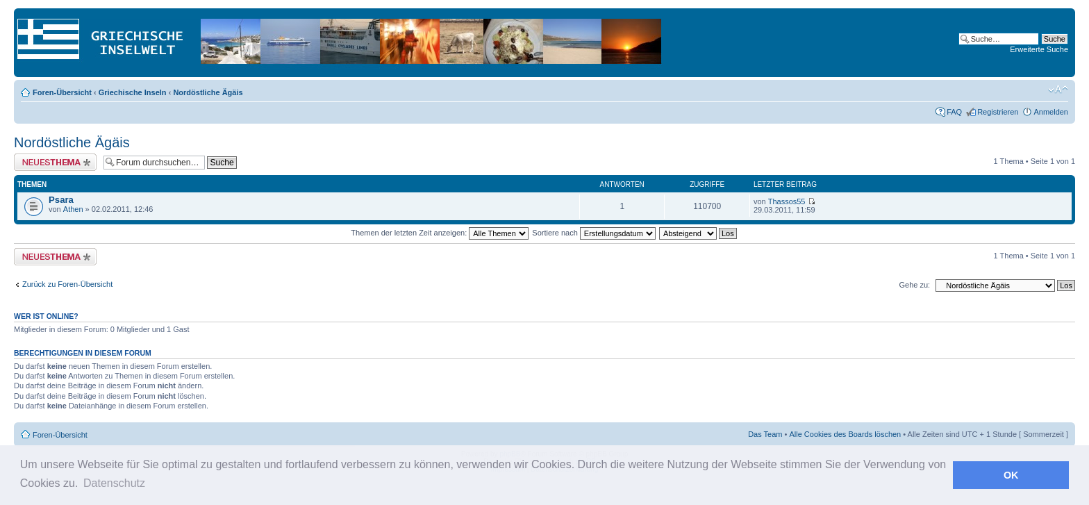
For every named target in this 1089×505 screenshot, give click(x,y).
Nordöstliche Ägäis (207, 92)
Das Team (765, 434)
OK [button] (1011, 475)
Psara (61, 199)
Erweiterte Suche (1039, 49)
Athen (73, 209)
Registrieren (997, 112)
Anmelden (1050, 112)
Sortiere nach (593, 233)
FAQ (954, 112)
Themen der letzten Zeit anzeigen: (440, 233)
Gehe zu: (914, 285)
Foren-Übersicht (62, 92)
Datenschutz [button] (114, 483)
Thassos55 (787, 201)
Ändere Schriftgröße (1058, 89)
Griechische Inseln (133, 92)
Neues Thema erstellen (55, 162)
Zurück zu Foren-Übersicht (67, 284)
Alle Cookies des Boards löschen (845, 434)
